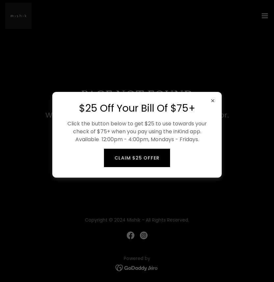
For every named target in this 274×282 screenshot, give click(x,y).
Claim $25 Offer (137, 158)
